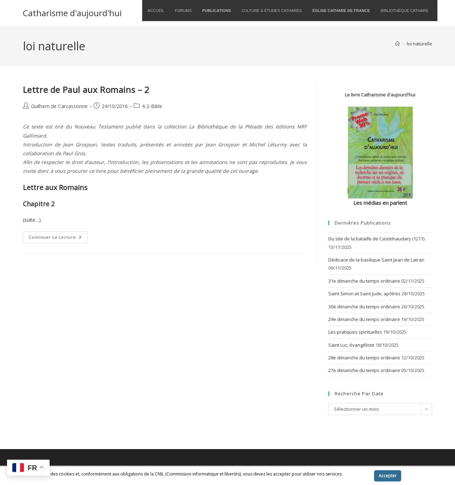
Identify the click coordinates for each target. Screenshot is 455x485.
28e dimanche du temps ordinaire (364, 357)
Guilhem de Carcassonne (59, 106)
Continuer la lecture (58, 238)
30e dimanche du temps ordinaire (364, 306)
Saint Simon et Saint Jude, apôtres (364, 293)
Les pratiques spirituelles (355, 332)
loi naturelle (419, 43)
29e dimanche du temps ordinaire (364, 319)
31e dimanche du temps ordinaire (364, 281)
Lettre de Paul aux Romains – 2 (86, 89)
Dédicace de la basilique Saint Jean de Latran (376, 260)
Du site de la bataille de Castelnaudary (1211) (376, 238)
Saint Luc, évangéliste (351, 345)
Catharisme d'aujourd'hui (72, 13)
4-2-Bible (152, 106)
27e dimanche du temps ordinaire (364, 370)
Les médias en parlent (380, 202)
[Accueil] (397, 43)
